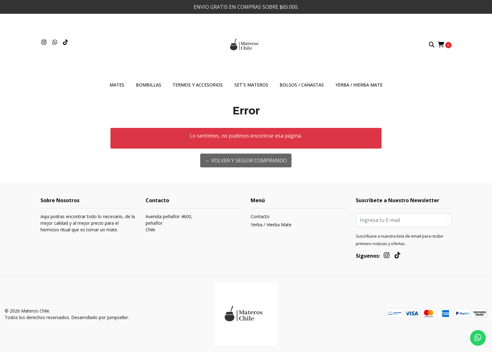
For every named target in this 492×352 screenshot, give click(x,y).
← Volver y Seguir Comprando (246, 160)
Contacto (260, 216)
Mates (117, 85)
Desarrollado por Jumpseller (99, 317)
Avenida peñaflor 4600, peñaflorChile (169, 223)
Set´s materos (251, 85)
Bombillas (148, 85)
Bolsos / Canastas (302, 85)
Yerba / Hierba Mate (358, 85)
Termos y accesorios (198, 85)
